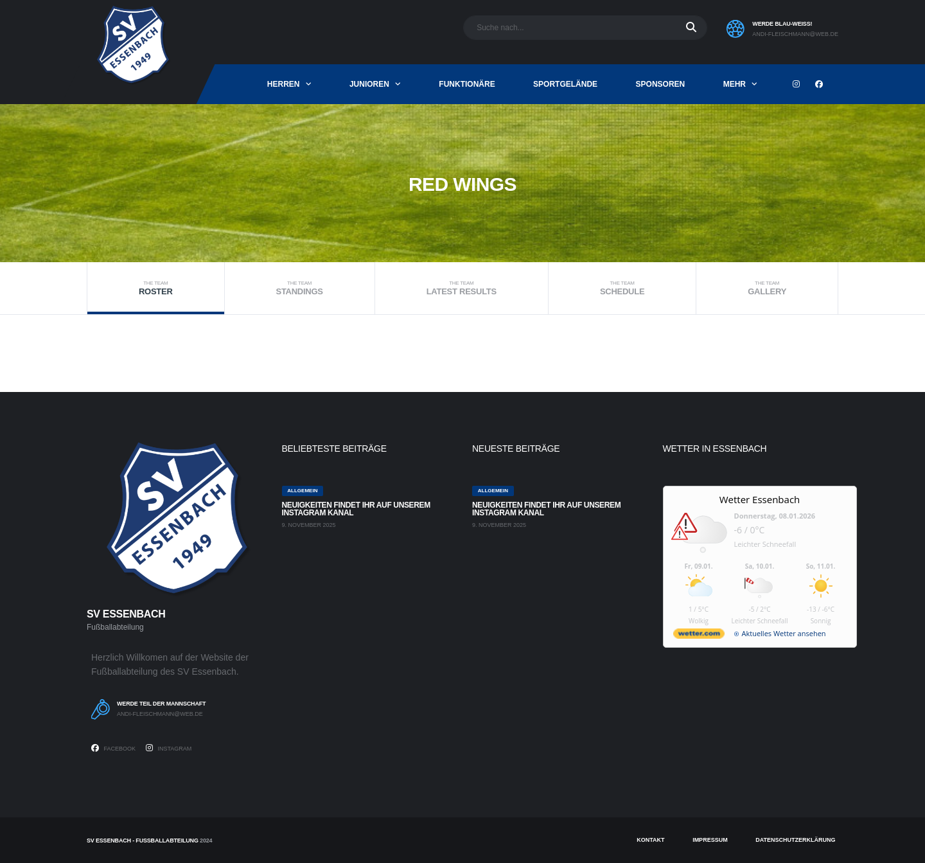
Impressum (710, 840)
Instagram (168, 748)
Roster (155, 288)
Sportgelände (565, 84)
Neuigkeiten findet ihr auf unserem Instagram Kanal (356, 509)
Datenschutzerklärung (795, 840)
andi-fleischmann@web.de (795, 34)
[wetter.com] (699, 636)
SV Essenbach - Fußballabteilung (142, 840)
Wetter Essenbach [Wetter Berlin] (759, 499)
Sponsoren (660, 84)
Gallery (767, 288)
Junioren (369, 84)
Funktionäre (467, 84)
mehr (734, 84)
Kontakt (650, 840)
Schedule (622, 288)
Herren (283, 84)
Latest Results (461, 288)
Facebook (113, 748)
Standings (300, 288)
